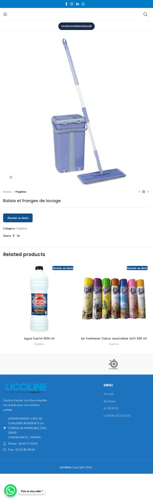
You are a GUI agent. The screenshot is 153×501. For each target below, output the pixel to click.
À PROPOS (111, 408)
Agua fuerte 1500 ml (39, 338)
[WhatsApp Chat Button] (10, 490)
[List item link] (26, 443)
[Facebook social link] (66, 4)
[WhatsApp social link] (83, 4)
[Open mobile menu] (5, 14)
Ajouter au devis (17, 218)
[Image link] (26, 388)
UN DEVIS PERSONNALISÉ (76, 26)
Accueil (108, 394)
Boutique (110, 401)
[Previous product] (139, 192)
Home (7, 191)
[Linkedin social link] (77, 4)
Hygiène (20, 191)
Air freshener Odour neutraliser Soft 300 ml (114, 338)
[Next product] (148, 192)
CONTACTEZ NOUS (117, 415)
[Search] (145, 14)
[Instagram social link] (72, 4)
